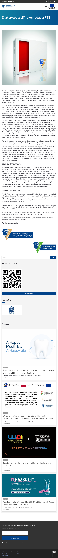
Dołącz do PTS (29, 293)
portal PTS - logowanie (8, 1)
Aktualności (5, 367)
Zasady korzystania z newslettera (10, 528)
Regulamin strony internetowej (10, 553)
